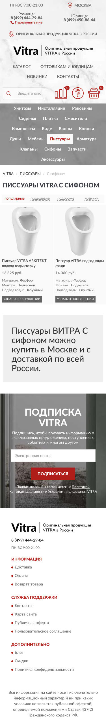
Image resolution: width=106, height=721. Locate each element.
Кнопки (86, 129)
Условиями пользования (67, 491)
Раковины (82, 108)
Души (15, 139)
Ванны (65, 129)
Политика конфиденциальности (44, 670)
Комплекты (23, 129)
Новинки (37, 77)
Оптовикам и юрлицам (67, 67)
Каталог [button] (22, 67)
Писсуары (60, 139)
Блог (19, 653)
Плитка (50, 119)
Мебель (35, 139)
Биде (47, 129)
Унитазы (22, 108)
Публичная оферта (32, 623)
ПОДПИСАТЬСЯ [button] (53, 474)
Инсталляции (51, 108)
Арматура (87, 139)
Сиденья (27, 119)
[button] (26, 22)
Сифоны (52, 149)
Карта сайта (26, 614)
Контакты (68, 77)
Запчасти (77, 149)
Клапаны (29, 149)
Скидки (21, 661)
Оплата (21, 576)
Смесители (76, 119)
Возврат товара (29, 585)
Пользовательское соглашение (43, 631)
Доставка (23, 568)
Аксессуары (53, 159)
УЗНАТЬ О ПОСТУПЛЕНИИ (22, 299)
